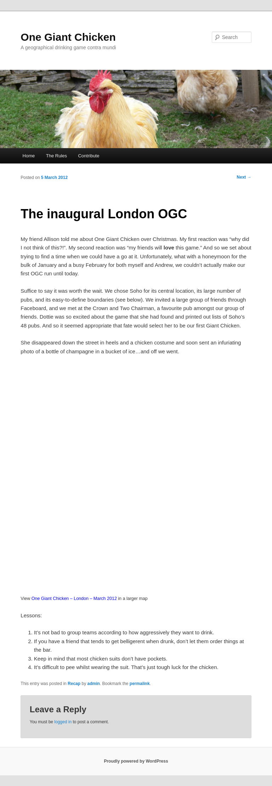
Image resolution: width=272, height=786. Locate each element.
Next (244, 177)
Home (29, 155)
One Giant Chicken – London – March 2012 (74, 598)
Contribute (88, 155)
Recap (74, 683)
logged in (63, 721)
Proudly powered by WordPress (136, 761)
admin (93, 683)
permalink (140, 683)
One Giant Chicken (68, 37)
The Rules (56, 155)
